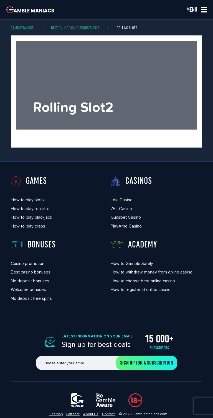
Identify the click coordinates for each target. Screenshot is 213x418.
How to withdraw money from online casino (151, 272)
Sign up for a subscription (146, 363)
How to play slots (27, 199)
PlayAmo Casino (126, 226)
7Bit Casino (121, 208)
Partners (73, 414)
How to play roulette (30, 208)
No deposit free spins (31, 298)
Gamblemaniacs (22, 28)
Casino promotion (27, 263)
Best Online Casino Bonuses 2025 (75, 28)
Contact (108, 414)
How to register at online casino (141, 289)
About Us (90, 414)
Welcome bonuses (28, 289)
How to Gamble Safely (132, 263)
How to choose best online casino (143, 280)
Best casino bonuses (30, 272)
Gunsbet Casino (126, 217)
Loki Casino (122, 199)
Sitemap (56, 414)
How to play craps (28, 226)
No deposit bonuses (30, 280)
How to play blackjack (31, 217)
